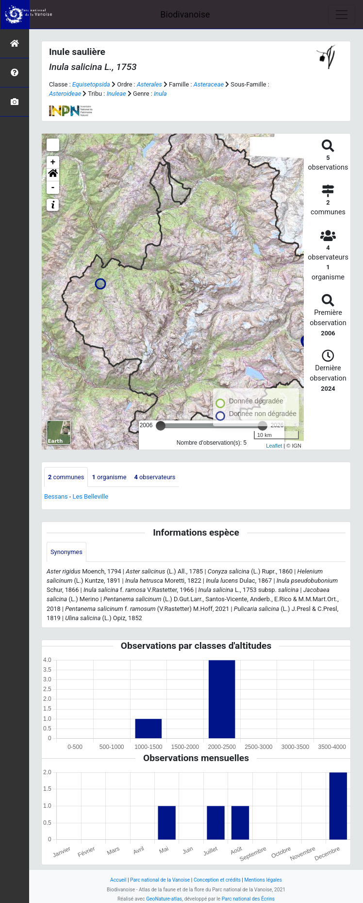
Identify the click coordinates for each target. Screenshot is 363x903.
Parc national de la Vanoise (160, 880)
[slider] (160, 426)
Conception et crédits (217, 880)
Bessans (56, 496)
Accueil (118, 880)
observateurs (154, 477)
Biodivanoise (185, 14)
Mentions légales (263, 880)
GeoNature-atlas (164, 899)
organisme (109, 477)
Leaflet (274, 446)
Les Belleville (90, 496)
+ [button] (53, 162)
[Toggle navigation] (341, 14)
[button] (53, 175)
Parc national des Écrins (248, 899)
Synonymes (66, 552)
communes (66, 477)
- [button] (53, 187)
